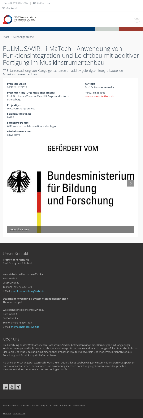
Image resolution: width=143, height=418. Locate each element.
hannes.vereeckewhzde (99, 96)
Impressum (19, 413)
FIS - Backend (9, 8)
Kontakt (7, 413)
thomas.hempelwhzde (25, 326)
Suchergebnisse (23, 37)
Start (6, 37)
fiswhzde (43, 3)
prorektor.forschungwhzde (27, 291)
